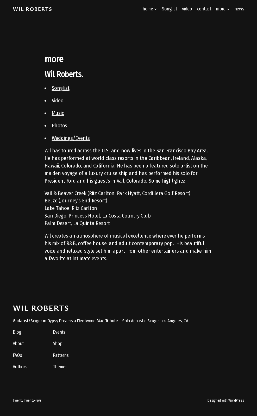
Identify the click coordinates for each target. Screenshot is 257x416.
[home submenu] (155, 9)
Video (58, 100)
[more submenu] (228, 9)
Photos (59, 125)
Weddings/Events (71, 138)
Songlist (61, 88)
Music (58, 113)
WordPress (236, 400)
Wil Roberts (32, 9)
